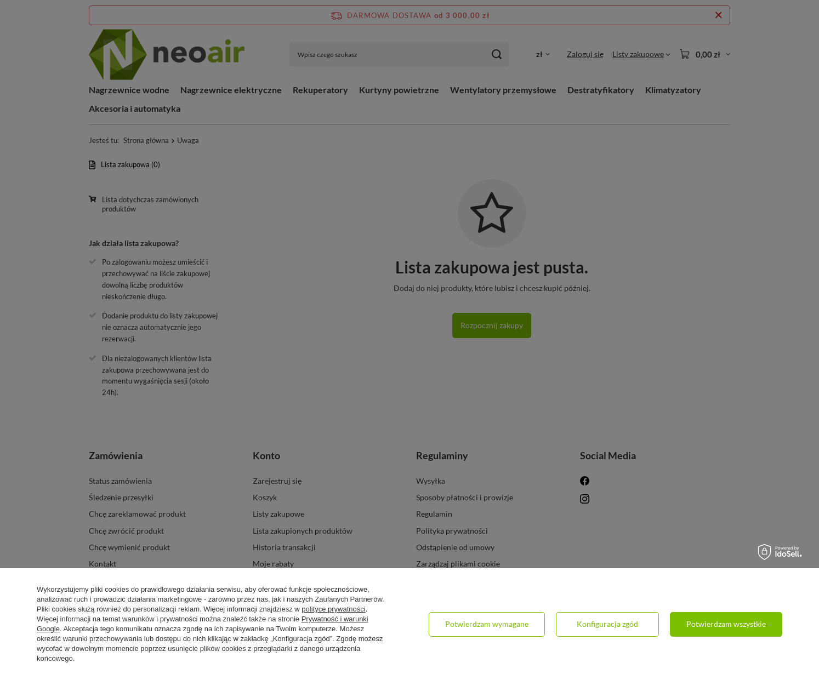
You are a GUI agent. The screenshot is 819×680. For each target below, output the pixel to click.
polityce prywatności (333, 609)
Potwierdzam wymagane (486, 623)
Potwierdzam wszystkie (726, 623)
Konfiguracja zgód (607, 623)
